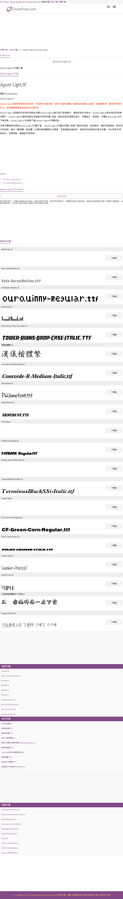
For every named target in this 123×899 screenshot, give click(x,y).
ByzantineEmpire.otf (8, 700)
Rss (1, 2)
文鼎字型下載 (104, 895)
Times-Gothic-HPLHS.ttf (9, 843)
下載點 (114, 258)
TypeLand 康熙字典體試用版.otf (12, 752)
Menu (114, 5)
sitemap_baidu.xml (33, 2)
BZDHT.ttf (5, 690)
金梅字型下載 (92, 895)
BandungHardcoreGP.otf (9, 829)
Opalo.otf (4, 838)
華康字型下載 (80, 895)
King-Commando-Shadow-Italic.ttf (13, 814)
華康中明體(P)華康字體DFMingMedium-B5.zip (18, 743)
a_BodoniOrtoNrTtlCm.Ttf (10, 810)
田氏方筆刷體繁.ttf (8, 738)
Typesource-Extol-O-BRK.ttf (11, 824)
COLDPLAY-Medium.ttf (9, 848)
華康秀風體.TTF (7, 733)
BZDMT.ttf (5, 685)
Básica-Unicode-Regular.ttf (10, 676)
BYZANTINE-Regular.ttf (10, 705)
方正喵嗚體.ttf (6, 724)
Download (61, 196)
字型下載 (54, 2)
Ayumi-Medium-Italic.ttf (14, 183)
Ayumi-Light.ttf (61, 61)
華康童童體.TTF (7, 748)
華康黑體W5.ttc (7, 757)
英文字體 (13, 50)
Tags (6, 2)
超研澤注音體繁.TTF (8, 762)
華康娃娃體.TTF (7, 728)
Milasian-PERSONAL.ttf (9, 853)
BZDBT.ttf (5, 695)
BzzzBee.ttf (5, 681)
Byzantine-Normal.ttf (8, 709)
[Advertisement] (61, 31)
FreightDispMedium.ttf (9, 834)
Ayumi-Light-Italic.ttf (13, 179)
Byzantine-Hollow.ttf (8, 714)
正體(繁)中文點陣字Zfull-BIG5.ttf (13, 767)
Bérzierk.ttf (5, 671)
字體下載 (62, 2)
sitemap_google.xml (17, 2)
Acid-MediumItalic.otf (9, 819)
